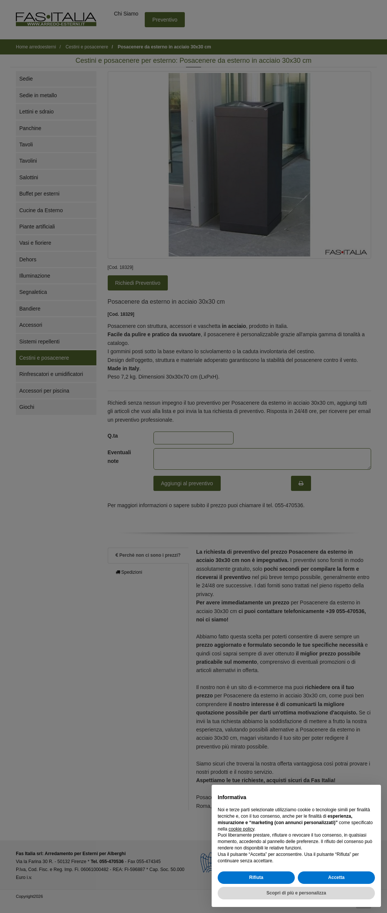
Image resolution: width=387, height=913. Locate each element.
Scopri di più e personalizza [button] (296, 893)
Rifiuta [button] (256, 877)
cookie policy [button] (241, 829)
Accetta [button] (336, 877)
